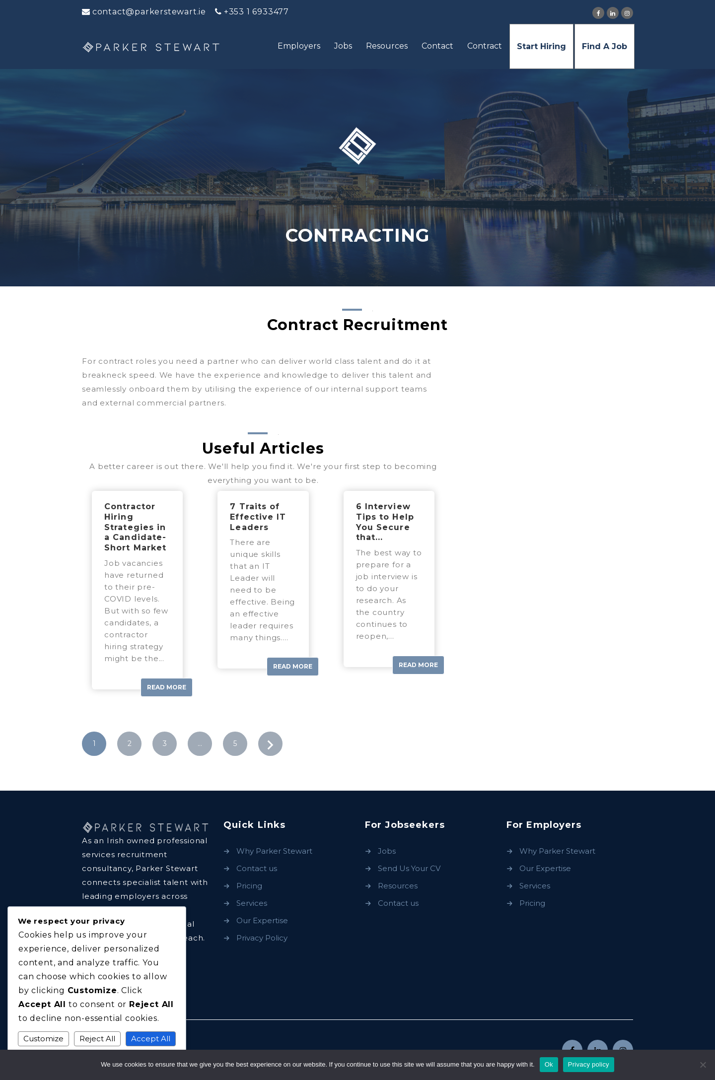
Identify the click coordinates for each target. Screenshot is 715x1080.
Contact (437, 46)
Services (251, 903)
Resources (387, 46)
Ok (549, 1064)
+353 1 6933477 (256, 11)
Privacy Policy (261, 938)
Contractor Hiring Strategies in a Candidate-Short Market (135, 527)
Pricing (249, 885)
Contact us (256, 868)
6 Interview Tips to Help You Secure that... (385, 522)
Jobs (343, 46)
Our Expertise (262, 920)
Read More (166, 687)
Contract (484, 46)
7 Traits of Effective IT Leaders (258, 517)
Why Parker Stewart (274, 851)
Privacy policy (588, 1064)
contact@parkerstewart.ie (149, 11)
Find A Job (604, 46)
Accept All (150, 1038)
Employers (299, 46)
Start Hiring (541, 46)
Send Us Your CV (409, 868)
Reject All (97, 1038)
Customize (43, 1038)
